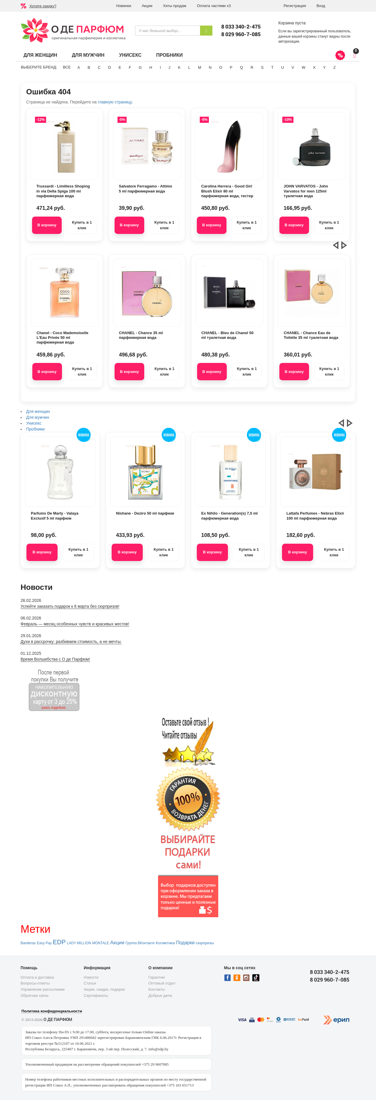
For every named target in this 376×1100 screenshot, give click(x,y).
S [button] (262, 67)
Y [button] (324, 67)
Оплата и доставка (37, 977)
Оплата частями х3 (214, 6)
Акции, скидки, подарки (104, 989)
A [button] (79, 67)
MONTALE (100, 943)
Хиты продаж (175, 6)
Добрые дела (160, 995)
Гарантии (156, 977)
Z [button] (334, 67)
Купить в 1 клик (82, 225)
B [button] (89, 67)
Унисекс (130, 55)
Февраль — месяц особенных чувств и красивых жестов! (75, 624)
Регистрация (295, 6)
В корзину (46, 225)
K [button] (179, 67)
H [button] (150, 67)
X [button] (314, 67)
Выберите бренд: (39, 67)
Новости (91, 977)
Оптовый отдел (161, 983)
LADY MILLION (79, 943)
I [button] (160, 67)
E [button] (120, 67)
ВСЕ (66, 67)
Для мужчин (88, 55)
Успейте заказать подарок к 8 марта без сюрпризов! (70, 606)
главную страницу (115, 102)
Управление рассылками (43, 989)
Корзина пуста (292, 23)
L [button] (189, 67)
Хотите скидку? (42, 6)
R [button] (252, 67)
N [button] (210, 67)
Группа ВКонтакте (140, 943)
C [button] (99, 67)
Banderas (28, 943)
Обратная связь (35, 995)
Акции (147, 6)
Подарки (185, 942)
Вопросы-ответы (35, 983)
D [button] (109, 67)
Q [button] (241, 67)
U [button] (282, 67)
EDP (59, 942)
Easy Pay (44, 943)
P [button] (231, 67)
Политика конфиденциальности (51, 1011)
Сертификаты (96, 995)
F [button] (130, 67)
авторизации (288, 41)
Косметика (165, 943)
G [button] (140, 67)
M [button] (199, 67)
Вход (321, 6)
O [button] (220, 67)
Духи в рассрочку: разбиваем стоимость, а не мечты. (71, 641)
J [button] (170, 67)
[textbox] (167, 31)
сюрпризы (205, 943)
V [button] (292, 67)
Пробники (169, 55)
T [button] (272, 67)
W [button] (303, 67)
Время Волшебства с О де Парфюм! (55, 659)
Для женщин (40, 55)
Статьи (90, 983)
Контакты (156, 989)
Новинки (123, 6)
